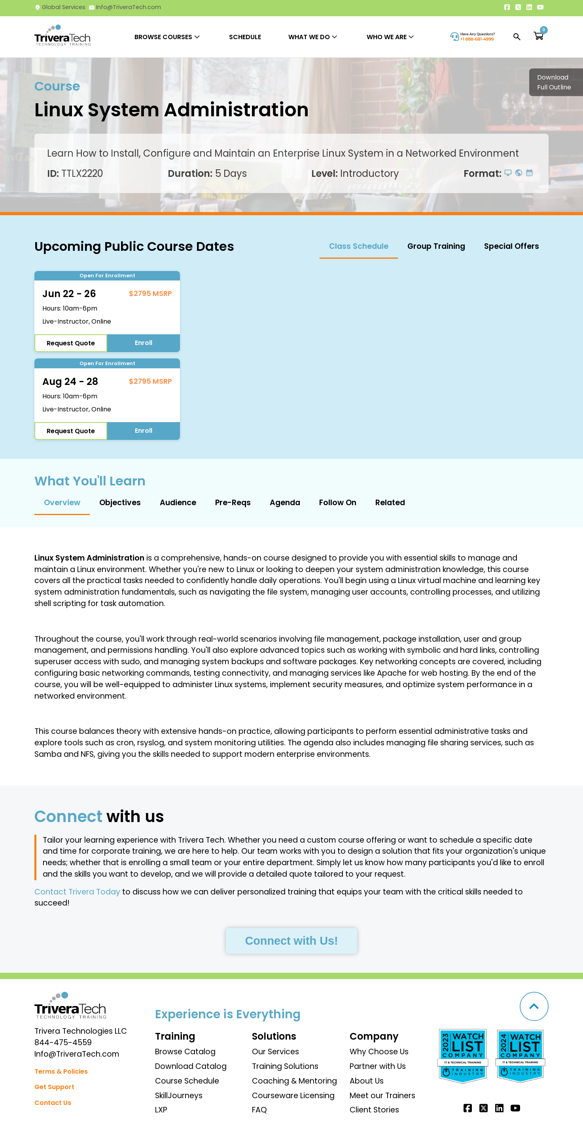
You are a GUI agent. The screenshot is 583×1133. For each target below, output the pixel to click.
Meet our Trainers (382, 1095)
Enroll (143, 342)
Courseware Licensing (293, 1095)
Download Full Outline (554, 82)
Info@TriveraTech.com (125, 7)
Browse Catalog (185, 1051)
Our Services (275, 1051)
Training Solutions (285, 1066)
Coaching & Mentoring (294, 1081)
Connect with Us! (291, 940)
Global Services (59, 7)
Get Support (54, 1086)
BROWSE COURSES (163, 37)
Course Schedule (187, 1081)
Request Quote (71, 343)
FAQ (259, 1110)
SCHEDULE (245, 37)
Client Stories (374, 1110)
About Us (367, 1081)
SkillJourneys (179, 1095)
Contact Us (52, 1102)
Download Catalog (191, 1066)
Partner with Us (378, 1066)
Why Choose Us (379, 1051)
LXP (161, 1110)
